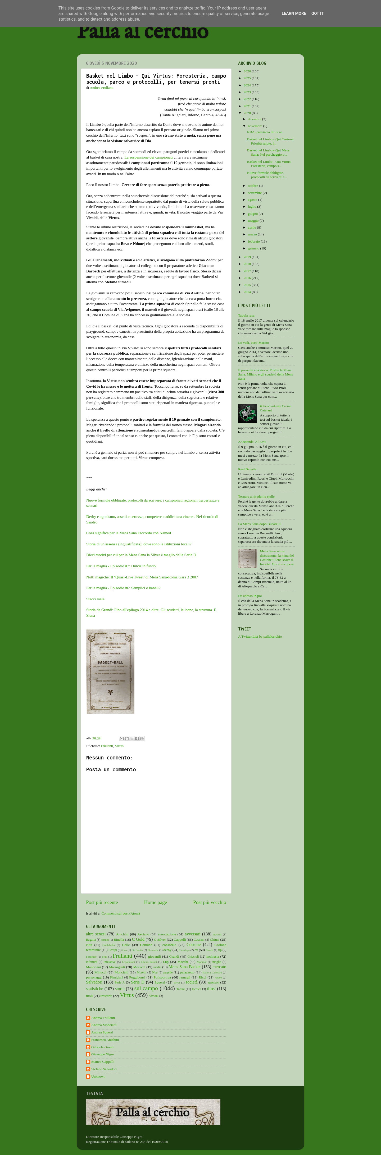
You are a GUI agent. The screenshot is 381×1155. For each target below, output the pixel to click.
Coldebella (108, 945)
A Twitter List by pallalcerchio (260, 636)
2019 (248, 257)
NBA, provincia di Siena (264, 132)
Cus (125, 950)
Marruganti (117, 967)
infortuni (91, 962)
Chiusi (214, 939)
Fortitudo (91, 956)
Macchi (182, 962)
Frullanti (107, 746)
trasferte (106, 996)
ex (196, 950)
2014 (248, 292)
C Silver (160, 939)
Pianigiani (116, 977)
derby (167, 950)
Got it (317, 13)
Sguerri (160, 982)
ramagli (184, 977)
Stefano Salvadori (104, 1069)
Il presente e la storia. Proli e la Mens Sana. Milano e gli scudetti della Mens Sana (265, 374)
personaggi (94, 977)
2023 (248, 92)
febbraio (254, 241)
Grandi (174, 956)
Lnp (166, 962)
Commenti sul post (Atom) (120, 913)
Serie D (137, 982)
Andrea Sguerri (102, 1032)
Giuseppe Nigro (102, 1054)
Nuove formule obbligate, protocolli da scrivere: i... (267, 175)
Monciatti (122, 972)
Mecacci (139, 967)
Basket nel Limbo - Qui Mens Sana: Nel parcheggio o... (268, 152)
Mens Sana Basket (185, 966)
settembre (255, 193)
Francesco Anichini (105, 1040)
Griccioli (193, 956)
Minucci (100, 972)
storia (120, 988)
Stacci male (95, 599)
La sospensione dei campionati (148, 157)
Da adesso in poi (250, 596)
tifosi (211, 988)
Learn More (294, 13)
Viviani (154, 996)
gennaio (254, 248)
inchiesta (212, 956)
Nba (154, 972)
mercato (219, 966)
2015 (248, 285)
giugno (253, 214)
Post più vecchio (209, 902)
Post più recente (102, 902)
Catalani (199, 939)
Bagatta (91, 939)
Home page (155, 902)
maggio (254, 220)
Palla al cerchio (142, 32)
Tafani (180, 989)
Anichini (122, 934)
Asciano (143, 934)
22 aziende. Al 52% (252, 442)
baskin (105, 939)
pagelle (168, 972)
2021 (248, 106)
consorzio (169, 945)
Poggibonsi (137, 977)
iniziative (110, 962)
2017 (248, 271)
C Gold (138, 939)
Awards (217, 934)
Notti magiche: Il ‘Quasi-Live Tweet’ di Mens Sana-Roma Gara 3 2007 (142, 577)
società (192, 982)
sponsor (213, 982)
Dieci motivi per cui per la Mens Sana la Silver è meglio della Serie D (141, 555)
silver (177, 982)
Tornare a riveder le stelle (256, 496)
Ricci (202, 977)
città (89, 945)
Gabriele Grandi (102, 1047)
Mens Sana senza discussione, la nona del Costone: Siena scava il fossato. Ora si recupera (277, 557)
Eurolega (184, 950)
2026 (248, 71)
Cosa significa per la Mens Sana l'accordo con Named (128, 533)
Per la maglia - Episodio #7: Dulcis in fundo (121, 566)
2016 (248, 278)
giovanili (154, 956)
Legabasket (128, 961)
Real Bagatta (247, 469)
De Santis (137, 950)
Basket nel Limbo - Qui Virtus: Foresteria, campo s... (269, 164)
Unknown (98, 1076)
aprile (252, 227)
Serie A (120, 982)
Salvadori (94, 982)
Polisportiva (162, 977)
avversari (192, 934)
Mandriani (93, 967)
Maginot (202, 961)
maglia (216, 962)
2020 (248, 113)
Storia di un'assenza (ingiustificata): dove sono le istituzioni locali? (139, 544)
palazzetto (187, 972)
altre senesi (96, 934)
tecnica (196, 989)
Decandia (153, 950)
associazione (167, 934)
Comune (146, 945)
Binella (119, 939)
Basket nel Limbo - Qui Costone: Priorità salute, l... (270, 141)
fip (220, 950)
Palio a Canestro (212, 972)
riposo (218, 977)
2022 (248, 99)
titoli (89, 996)
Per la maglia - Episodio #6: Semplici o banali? (123, 588)
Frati (104, 956)
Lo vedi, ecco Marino (253, 343)
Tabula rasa (246, 315)
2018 (248, 264)
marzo (253, 234)
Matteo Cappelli (102, 1062)
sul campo (146, 988)
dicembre (255, 119)
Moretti (141, 972)
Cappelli (180, 939)
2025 (248, 78)
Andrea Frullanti (103, 1018)
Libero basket (149, 961)
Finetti (209, 950)
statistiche (94, 988)
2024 (248, 85)
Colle (126, 945)
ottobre (253, 186)
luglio (252, 206)
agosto (253, 200)
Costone (194, 944)
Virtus (119, 746)
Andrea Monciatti (104, 1025)
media (157, 967)
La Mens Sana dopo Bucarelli (259, 524)
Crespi (112, 950)
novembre (255, 126)
